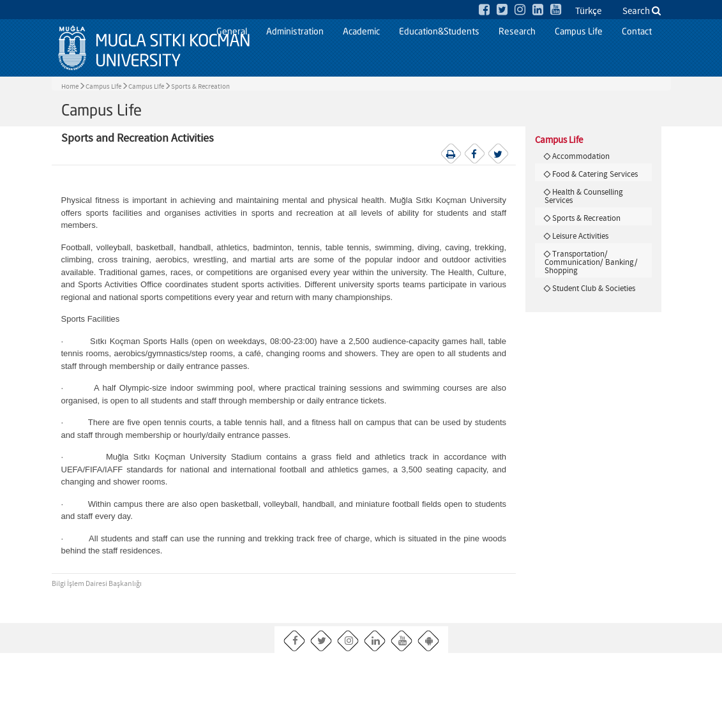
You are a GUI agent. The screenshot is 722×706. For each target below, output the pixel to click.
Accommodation (581, 156)
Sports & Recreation (200, 86)
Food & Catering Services (595, 174)
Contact (637, 31)
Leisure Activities (580, 236)
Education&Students (439, 31)
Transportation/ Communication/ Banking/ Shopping (591, 262)
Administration (295, 31)
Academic (361, 31)
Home (70, 86)
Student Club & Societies (593, 288)
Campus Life (579, 31)
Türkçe (588, 11)
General (231, 31)
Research (517, 31)
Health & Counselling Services (584, 196)
